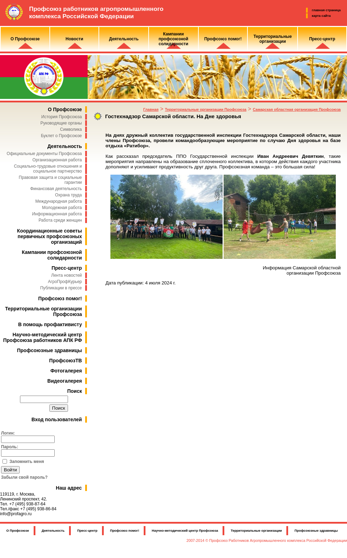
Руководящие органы (61, 123)
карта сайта (321, 16)
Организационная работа (57, 159)
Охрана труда (68, 195)
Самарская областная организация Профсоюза (297, 109)
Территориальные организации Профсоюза (205, 109)
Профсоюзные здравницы (49, 350)
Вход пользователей (57, 419)
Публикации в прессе (61, 287)
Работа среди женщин (60, 220)
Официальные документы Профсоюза (44, 153)
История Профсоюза (61, 116)
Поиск (74, 391)
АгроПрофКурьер (65, 281)
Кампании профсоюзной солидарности (52, 255)
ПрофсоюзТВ (65, 360)
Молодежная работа (62, 207)
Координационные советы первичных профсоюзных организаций (49, 236)
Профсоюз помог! (60, 298)
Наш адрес (69, 488)
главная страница (326, 10)
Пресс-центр (67, 268)
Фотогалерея (66, 371)
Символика (71, 129)
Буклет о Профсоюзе (61, 135)
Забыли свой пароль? (24, 477)
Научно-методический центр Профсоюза (185, 530)
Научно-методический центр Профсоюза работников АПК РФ (42, 337)
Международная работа (58, 201)
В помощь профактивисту (50, 324)
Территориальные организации (256, 530)
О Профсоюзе (65, 109)
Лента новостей (66, 275)
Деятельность (64, 146)
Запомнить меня (26, 461)
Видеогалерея (64, 381)
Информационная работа (57, 213)
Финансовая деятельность (56, 188)
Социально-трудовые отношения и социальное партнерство (48, 169)
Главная (150, 109)
